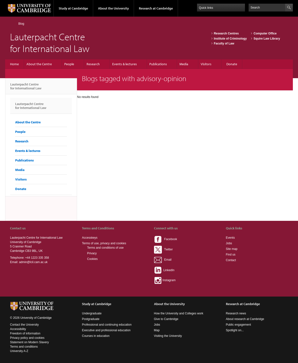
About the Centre (39, 64)
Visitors (206, 64)
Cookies (92, 259)
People (69, 64)
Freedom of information (25, 333)
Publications (158, 64)
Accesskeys (89, 237)
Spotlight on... (235, 330)
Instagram (165, 280)
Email (163, 259)
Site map (231, 249)
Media (183, 64)
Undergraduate (91, 313)
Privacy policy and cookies (27, 338)
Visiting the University (168, 336)
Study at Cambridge (73, 8)
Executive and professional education (106, 330)
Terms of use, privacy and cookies (104, 243)
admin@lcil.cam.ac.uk (33, 262)
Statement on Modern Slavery (29, 342)
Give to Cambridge (166, 319)
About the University (113, 8)
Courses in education (96, 336)
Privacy (92, 253)
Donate (231, 64)
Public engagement (238, 324)
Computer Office (265, 33)
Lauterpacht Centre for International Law (25, 88)
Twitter (163, 249)
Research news (236, 313)
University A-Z (19, 351)
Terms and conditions (24, 346)
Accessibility (18, 329)
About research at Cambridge (245, 319)
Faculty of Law (224, 43)
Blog (21, 23)
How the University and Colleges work (178, 313)
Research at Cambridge (156, 8)
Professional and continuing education (107, 324)
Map (157, 330)
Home (12, 23)
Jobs (229, 243)
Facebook (165, 239)
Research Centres (226, 33)
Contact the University (24, 324)
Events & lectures (124, 64)
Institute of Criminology (230, 38)
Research (93, 64)
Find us (230, 254)
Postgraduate (90, 319)
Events (230, 237)
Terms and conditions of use (105, 247)
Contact (231, 260)
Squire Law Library (267, 38)
